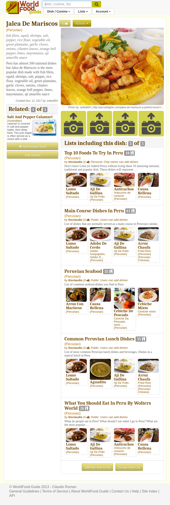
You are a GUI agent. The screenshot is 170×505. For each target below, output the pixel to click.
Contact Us (120, 491)
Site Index (149, 491)
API (12, 496)
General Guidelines (24, 491)
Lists (83, 11)
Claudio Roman (64, 487)
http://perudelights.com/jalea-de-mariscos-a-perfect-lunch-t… (128, 107)
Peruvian (14, 30)
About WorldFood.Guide (90, 491)
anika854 (52, 100)
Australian (14, 120)
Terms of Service (55, 491)
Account (103, 11)
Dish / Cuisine (58, 11)
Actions (82, 23)
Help (135, 491)
